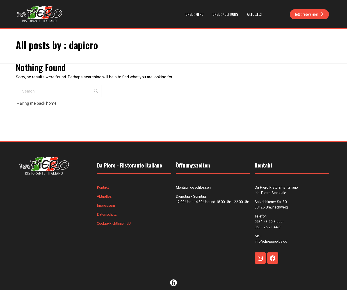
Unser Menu (194, 14)
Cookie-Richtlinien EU (114, 223)
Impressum (106, 205)
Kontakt (103, 187)
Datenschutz (107, 214)
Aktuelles (254, 14)
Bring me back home (36, 103)
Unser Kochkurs (225, 14)
